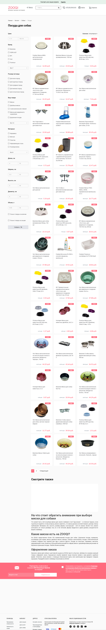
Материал (11, 129)
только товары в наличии (18, 214)
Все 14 (18, 123)
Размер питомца (13, 74)
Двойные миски (15, 105)
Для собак (23, 627)
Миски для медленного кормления (17, 113)
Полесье (12, 62)
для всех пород (15, 78)
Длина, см (11, 158)
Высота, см (12, 180)
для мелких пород (16, 88)
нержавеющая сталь (16, 143)
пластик (12, 140)
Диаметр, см (12, 191)
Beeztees (12, 49)
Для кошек (23, 622)
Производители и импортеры (37, 625)
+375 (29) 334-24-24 (71, 7)
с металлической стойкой (18, 109)
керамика (13, 133)
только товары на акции (18, 220)
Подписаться (45, 575)
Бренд (10, 45)
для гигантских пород (17, 92)
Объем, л (11, 202)
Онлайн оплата (37, 622)
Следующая (44, 471)
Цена (9, 33)
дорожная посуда (15, 117)
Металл (12, 137)
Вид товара (12, 98)
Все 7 (18, 68)
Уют (11, 59)
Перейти (63, 2)
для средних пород (16, 85)
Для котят (22, 625)
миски (12, 102)
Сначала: (85, 33)
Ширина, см (12, 169)
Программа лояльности (10, 623)
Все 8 (18, 152)
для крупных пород (16, 82)
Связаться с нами (10, 627)
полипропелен (14, 147)
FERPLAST (13, 52)
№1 (11, 56)
